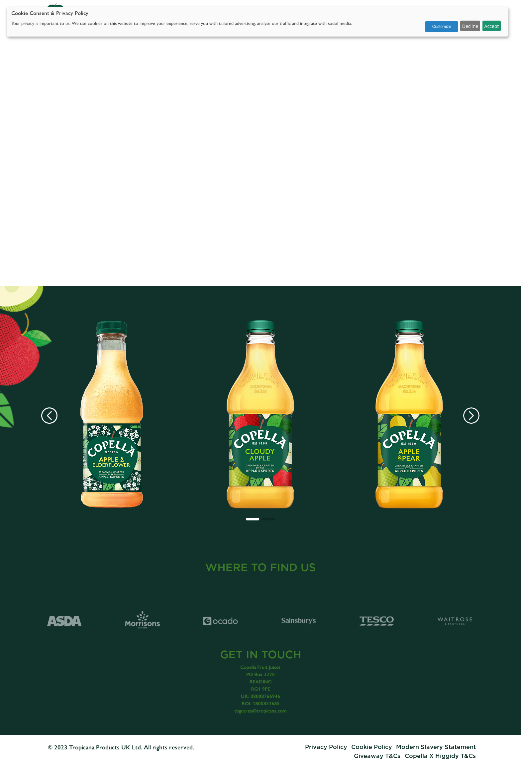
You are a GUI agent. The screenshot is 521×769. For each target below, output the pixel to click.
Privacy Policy (326, 747)
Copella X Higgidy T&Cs (440, 756)
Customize (441, 26)
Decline (470, 26)
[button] (252, 519)
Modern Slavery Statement (436, 747)
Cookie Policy (371, 747)
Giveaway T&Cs (378, 756)
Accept (491, 26)
